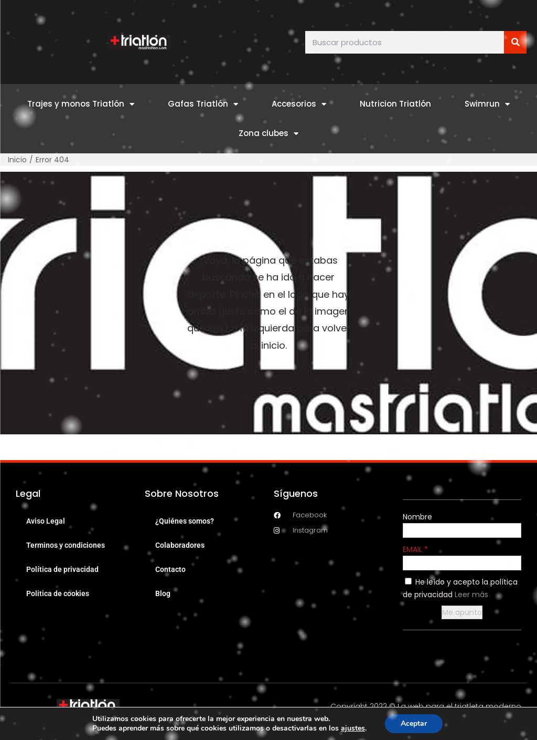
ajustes (353, 728)
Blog (162, 593)
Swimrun (487, 104)
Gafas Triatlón (203, 104)
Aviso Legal (45, 521)
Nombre (417, 517)
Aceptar (414, 723)
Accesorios (299, 104)
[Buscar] (515, 42)
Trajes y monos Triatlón (80, 104)
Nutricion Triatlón (395, 103)
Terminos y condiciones (65, 545)
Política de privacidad (62, 569)
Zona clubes (268, 133)
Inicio (17, 159)
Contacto (170, 569)
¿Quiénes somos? (184, 521)
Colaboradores (180, 545)
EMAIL (413, 549)
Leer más (471, 594)
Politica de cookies (57, 593)
